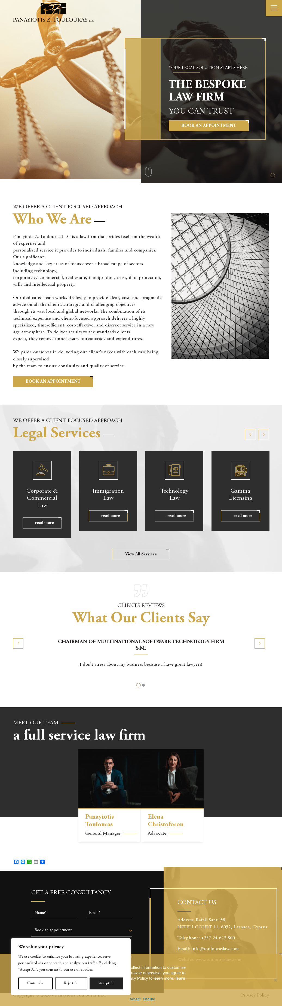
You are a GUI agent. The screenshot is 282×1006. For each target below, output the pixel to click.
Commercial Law (42, 498)
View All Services (141, 554)
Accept (135, 999)
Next (264, 435)
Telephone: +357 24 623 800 (208, 938)
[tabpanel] (141, 91)
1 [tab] (273, 175)
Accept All (106, 983)
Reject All (71, 983)
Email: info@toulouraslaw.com (208, 949)
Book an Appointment (208, 126)
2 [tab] (143, 685)
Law (108, 494)
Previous (250, 435)
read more (44, 523)
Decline (149, 999)
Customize (35, 983)
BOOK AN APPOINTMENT (53, 381)
